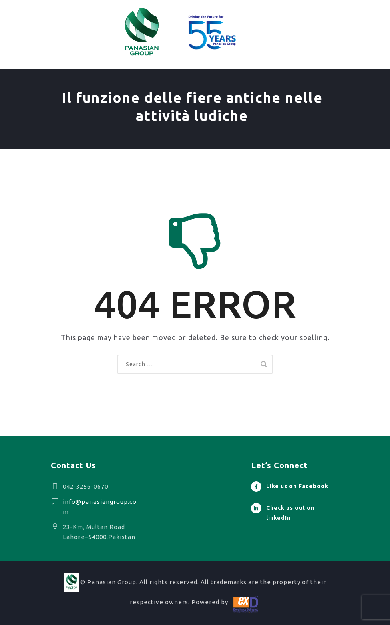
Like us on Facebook (297, 486)
